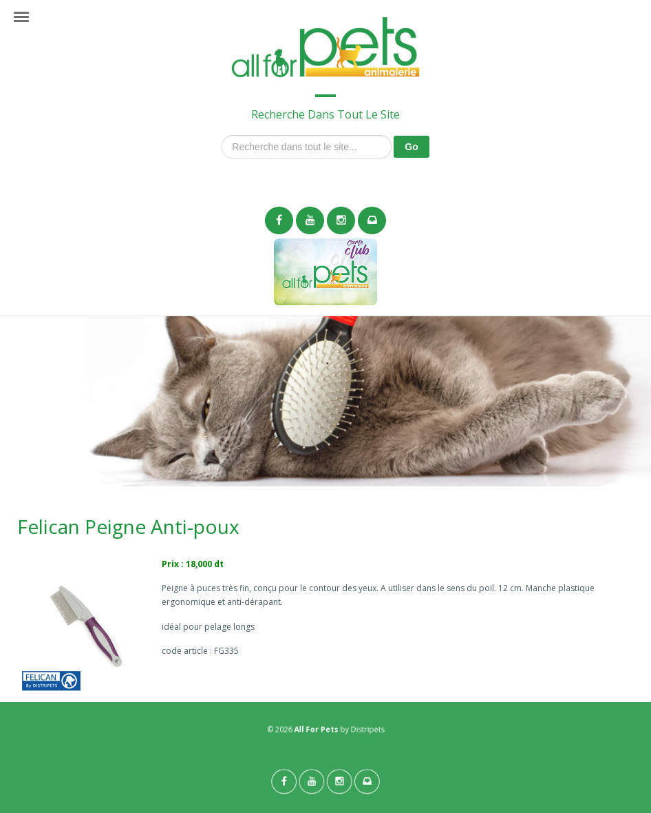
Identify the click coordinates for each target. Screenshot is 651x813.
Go (411, 146)
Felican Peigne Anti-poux (128, 526)
